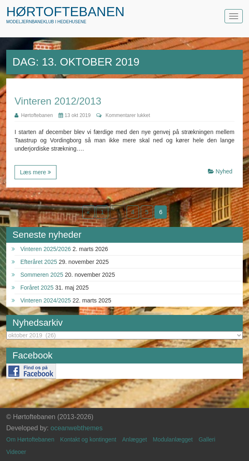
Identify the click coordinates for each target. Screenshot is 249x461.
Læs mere (35, 172)
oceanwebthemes (77, 428)
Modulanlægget (173, 439)
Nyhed (224, 171)
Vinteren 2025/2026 (45, 249)
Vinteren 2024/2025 (45, 300)
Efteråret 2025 (38, 262)
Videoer (16, 452)
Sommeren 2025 (41, 274)
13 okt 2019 (74, 115)
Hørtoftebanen (65, 11)
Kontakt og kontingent (88, 439)
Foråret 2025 (37, 287)
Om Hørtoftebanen (30, 439)
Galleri (206, 439)
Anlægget (134, 439)
